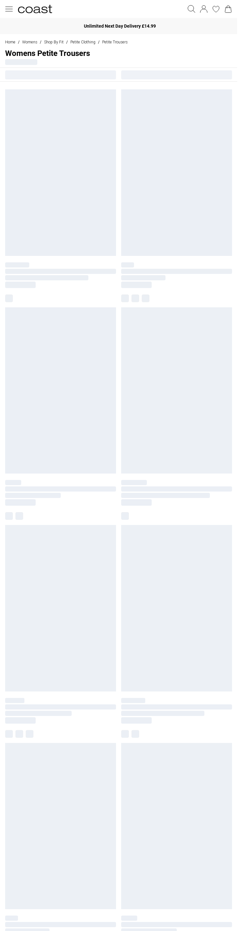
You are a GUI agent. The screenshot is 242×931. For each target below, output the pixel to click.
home (10, 42)
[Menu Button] (9, 9)
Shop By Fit (54, 42)
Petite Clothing (82, 42)
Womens (29, 42)
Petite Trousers (115, 42)
